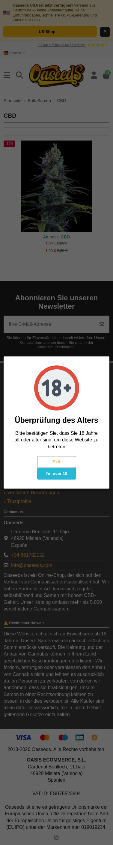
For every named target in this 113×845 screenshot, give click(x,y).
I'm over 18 (56, 473)
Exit (57, 461)
